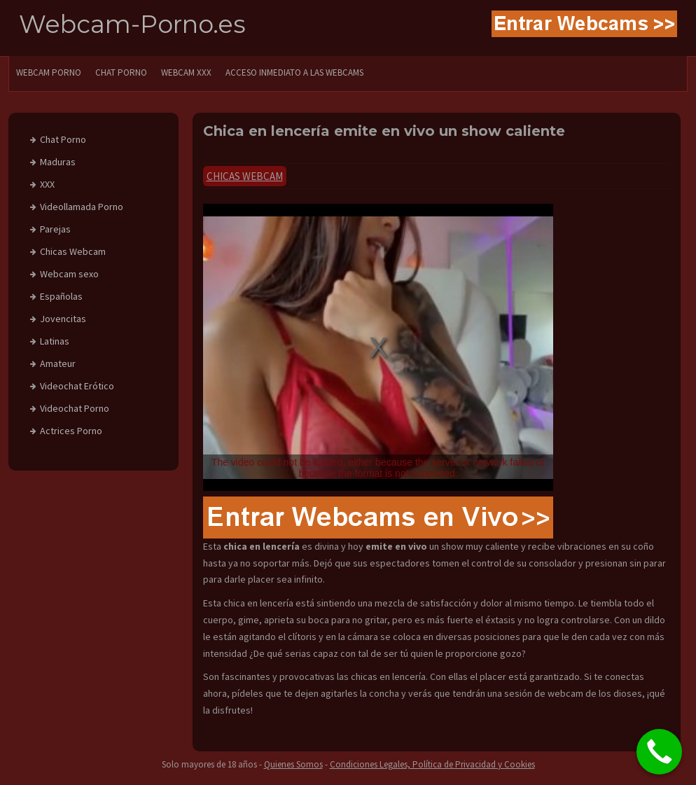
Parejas (55, 229)
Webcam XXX (186, 72)
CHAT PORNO (121, 72)
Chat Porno (63, 139)
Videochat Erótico (77, 386)
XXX (47, 184)
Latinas (54, 341)
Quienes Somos (293, 764)
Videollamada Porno (81, 206)
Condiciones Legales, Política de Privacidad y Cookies (432, 764)
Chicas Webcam (245, 176)
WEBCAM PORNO (48, 72)
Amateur (58, 363)
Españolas (61, 296)
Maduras (58, 161)
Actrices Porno (71, 430)
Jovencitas (63, 318)
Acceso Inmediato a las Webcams (294, 72)
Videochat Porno (74, 408)
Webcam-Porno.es (132, 24)
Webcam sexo (69, 274)
